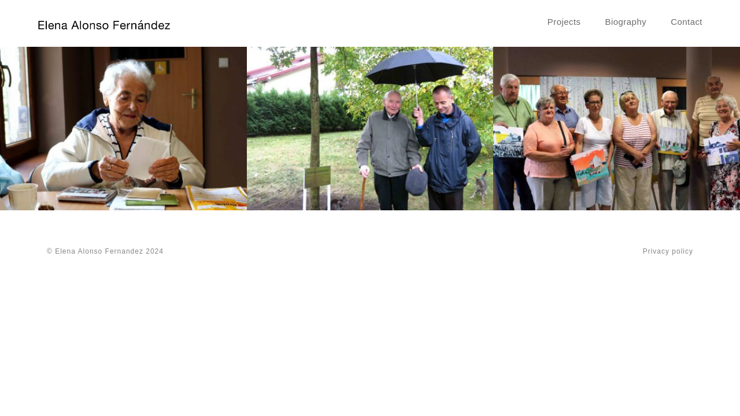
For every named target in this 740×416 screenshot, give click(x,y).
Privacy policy (668, 251)
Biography (626, 22)
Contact (686, 22)
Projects (564, 22)
